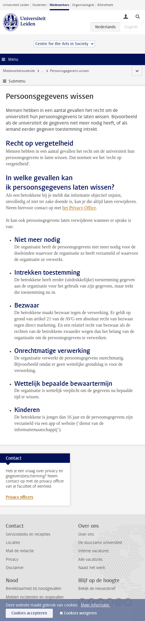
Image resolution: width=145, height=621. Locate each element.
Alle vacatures (90, 559)
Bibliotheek (105, 5)
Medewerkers (59, 5)
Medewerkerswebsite (19, 71)
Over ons (86, 534)
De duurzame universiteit (100, 542)
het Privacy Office (79, 207)
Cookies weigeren (80, 613)
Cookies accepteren (29, 613)
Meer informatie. (95, 605)
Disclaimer (15, 567)
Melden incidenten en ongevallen (35, 597)
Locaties (13, 542)
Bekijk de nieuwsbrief (97, 588)
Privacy (12, 559)
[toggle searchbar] (137, 16)
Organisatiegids (83, 5)
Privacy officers (19, 497)
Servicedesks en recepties (28, 534)
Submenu (17, 81)
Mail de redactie (20, 551)
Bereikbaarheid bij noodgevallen (33, 588)
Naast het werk (91, 567)
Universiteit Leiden (16, 5)
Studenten (39, 5)
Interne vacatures (93, 551)
